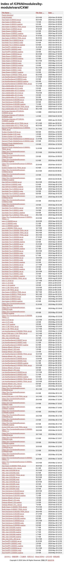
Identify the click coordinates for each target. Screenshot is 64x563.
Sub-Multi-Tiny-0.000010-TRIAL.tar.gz (15, 215)
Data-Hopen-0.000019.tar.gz (12, 54)
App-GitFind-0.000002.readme (12, 187)
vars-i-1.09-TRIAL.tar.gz (10, 287)
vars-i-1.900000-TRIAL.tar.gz (12, 228)
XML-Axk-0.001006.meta (10, 479)
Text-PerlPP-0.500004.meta (11, 550)
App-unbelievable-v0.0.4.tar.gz (12, 93)
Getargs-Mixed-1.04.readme (12, 502)
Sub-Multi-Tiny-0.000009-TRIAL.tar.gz (15, 230)
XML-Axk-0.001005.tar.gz (11, 482)
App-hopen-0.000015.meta (11, 22)
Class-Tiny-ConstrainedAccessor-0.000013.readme (13, 179)
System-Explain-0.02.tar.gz (11, 132)
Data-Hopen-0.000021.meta (11, 31)
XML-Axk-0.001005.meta (10, 484)
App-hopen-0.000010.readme (12, 301)
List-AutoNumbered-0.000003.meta (14, 374)
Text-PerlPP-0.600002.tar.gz (12, 47)
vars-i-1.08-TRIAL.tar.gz (10, 290)
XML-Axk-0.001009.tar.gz (11, 336)
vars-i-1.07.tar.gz (8, 320)
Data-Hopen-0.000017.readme (12, 72)
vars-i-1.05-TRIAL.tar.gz (10, 329)
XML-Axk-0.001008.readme (11, 534)
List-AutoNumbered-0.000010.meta (14, 79)
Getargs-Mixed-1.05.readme (12, 386)
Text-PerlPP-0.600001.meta (11, 543)
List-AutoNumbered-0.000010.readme (15, 81)
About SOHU (39, 556)
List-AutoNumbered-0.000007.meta (14, 342)
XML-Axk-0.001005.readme (11, 527)
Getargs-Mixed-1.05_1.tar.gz (12, 356)
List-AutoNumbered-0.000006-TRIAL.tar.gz (17, 354)
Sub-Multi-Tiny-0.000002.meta (12, 267)
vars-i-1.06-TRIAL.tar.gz (10, 326)
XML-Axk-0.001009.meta (10, 338)
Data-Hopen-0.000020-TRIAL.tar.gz (14, 36)
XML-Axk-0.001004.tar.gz (11, 486)
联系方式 (30, 556)
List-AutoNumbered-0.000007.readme (15, 345)
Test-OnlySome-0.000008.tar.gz (13, 521)
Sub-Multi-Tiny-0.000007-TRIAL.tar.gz (15, 235)
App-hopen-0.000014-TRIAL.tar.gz (14, 26)
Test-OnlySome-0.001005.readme (13, 104)
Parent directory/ (7, 15)
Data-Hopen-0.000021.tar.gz (12, 29)
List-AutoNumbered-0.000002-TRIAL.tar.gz (17, 379)
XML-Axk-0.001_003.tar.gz (11, 539)
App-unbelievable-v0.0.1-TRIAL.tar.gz (15, 125)
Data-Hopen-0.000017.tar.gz (12, 68)
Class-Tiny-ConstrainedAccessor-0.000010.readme (13, 312)
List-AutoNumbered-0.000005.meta (14, 361)
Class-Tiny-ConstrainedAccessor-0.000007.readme (13, 407)
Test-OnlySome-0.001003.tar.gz (13, 491)
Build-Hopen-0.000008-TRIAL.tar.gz (14, 507)
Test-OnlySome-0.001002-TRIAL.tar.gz (15, 511)
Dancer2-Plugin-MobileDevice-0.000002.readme (12, 144)
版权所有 (51, 560)
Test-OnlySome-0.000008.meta (13, 523)
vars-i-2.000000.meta (9, 223)
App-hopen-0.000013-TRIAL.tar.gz (14, 38)
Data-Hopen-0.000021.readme (12, 33)
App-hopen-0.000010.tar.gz (11, 296)
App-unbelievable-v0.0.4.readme (13, 97)
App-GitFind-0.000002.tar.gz (12, 182)
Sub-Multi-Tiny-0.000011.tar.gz (12, 208)
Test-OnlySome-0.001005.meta (13, 102)
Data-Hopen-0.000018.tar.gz (12, 61)
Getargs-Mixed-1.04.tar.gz (11, 498)
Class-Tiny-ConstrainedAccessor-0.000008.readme (13, 411)
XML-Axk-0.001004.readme (11, 530)
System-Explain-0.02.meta (11, 134)
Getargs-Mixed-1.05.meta (11, 370)
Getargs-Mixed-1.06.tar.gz (11, 347)
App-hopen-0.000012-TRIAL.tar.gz (14, 292)
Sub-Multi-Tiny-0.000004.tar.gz (12, 251)
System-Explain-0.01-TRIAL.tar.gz (14, 168)
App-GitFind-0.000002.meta (11, 184)
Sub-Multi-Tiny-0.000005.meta (12, 246)
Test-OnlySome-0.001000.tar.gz (13, 514)
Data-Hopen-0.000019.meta (11, 56)
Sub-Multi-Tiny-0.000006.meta (12, 239)
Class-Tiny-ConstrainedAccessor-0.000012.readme (13, 205)
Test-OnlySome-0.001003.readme (13, 495)
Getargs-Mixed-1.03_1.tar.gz (12, 505)
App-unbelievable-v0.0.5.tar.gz (12, 86)
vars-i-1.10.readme (8, 285)
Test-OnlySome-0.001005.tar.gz (13, 100)
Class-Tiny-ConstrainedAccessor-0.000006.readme (13, 424)
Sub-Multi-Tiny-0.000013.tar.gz (12, 40)
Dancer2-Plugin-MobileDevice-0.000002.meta (18, 141)
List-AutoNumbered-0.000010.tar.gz (14, 77)
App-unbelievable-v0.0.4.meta (12, 95)
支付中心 (7, 556)
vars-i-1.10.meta (7, 283)
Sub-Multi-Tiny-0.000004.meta (12, 253)
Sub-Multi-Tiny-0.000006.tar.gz (12, 237)
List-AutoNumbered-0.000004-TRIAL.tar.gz (17, 365)
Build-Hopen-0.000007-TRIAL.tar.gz (14, 509)
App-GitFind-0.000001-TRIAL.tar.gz (14, 278)
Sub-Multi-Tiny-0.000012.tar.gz (12, 189)
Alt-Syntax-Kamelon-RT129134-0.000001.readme (13, 120)
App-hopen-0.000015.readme (12, 24)
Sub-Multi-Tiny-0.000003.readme (13, 262)
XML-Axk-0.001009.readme (11, 537)
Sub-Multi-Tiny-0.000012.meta (12, 191)
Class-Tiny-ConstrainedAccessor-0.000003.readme (13, 454)
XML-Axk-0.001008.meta (10, 473)
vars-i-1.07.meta (7, 322)
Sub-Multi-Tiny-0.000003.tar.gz (12, 258)
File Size (39, 13)
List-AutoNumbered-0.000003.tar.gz (14, 372)
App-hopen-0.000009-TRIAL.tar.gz (14, 466)
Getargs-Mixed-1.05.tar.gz (11, 368)
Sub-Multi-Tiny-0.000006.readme (13, 242)
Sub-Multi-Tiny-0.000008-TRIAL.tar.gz (15, 233)
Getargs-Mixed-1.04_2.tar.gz (12, 384)
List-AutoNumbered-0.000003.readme (15, 377)
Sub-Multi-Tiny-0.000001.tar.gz (12, 271)
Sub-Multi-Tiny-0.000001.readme (13, 276)
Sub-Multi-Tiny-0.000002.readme (13, 269)
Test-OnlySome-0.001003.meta (13, 493)
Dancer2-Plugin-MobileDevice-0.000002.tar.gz (18, 139)
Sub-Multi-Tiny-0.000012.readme (13, 193)
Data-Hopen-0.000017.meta (11, 70)
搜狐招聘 (15, 556)
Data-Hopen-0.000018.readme (12, 65)
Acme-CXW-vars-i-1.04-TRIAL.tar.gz (14, 333)
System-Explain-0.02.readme (12, 136)
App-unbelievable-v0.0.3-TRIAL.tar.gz (15, 109)
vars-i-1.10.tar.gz (8, 281)
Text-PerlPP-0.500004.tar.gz (12, 548)
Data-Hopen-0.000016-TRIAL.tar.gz (14, 74)
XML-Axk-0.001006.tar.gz (11, 477)
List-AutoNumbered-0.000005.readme (15, 363)
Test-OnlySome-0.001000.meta (13, 516)
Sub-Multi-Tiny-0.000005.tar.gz (12, 244)
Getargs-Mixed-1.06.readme (12, 352)
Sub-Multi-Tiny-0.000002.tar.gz (12, 265)
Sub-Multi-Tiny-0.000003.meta (12, 260)
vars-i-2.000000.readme (10, 226)
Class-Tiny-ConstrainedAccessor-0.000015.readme (13, 160)
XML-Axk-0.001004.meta (10, 489)
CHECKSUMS (7, 17)
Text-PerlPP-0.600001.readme (12, 546)
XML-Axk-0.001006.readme (11, 532)
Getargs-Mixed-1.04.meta (11, 500)
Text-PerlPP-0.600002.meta (11, 49)
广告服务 (23, 556)
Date (50, 13)
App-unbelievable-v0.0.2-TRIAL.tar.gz (15, 123)
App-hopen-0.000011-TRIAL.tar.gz (14, 294)
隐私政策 (56, 556)
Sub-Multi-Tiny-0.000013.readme (13, 45)
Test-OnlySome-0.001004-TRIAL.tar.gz (15, 106)
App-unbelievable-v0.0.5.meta (12, 88)
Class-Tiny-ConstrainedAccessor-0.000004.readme (13, 442)
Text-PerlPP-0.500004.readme (12, 553)
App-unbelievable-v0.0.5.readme (13, 90)
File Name (5, 13)
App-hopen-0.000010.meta (11, 299)
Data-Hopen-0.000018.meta (11, 63)
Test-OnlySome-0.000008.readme (13, 525)
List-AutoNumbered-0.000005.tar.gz (14, 358)
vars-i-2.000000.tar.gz (9, 221)
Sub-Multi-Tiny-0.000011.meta (12, 210)
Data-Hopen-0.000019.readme (12, 58)
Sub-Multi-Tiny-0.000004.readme (13, 255)
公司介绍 (49, 556)
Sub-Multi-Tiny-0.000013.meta (12, 42)
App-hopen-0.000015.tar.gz (11, 20)
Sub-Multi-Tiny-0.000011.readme (13, 213)
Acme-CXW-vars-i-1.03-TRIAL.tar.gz (14, 396)
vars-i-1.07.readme (8, 324)
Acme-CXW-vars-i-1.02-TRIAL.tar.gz (14, 427)
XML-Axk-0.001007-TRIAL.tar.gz (13, 475)
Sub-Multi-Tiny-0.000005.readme (13, 248)
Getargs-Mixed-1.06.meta (11, 349)
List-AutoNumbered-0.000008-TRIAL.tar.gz (17, 331)
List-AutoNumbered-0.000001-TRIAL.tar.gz (17, 381)
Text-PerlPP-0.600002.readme (12, 52)
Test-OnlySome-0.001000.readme (13, 518)
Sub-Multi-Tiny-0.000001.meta (12, 274)
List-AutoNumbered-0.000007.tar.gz (14, 340)
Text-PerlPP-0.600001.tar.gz (12, 541)
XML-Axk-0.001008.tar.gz (11, 470)
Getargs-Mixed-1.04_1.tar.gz (12, 468)
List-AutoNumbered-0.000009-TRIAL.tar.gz (17, 84)
